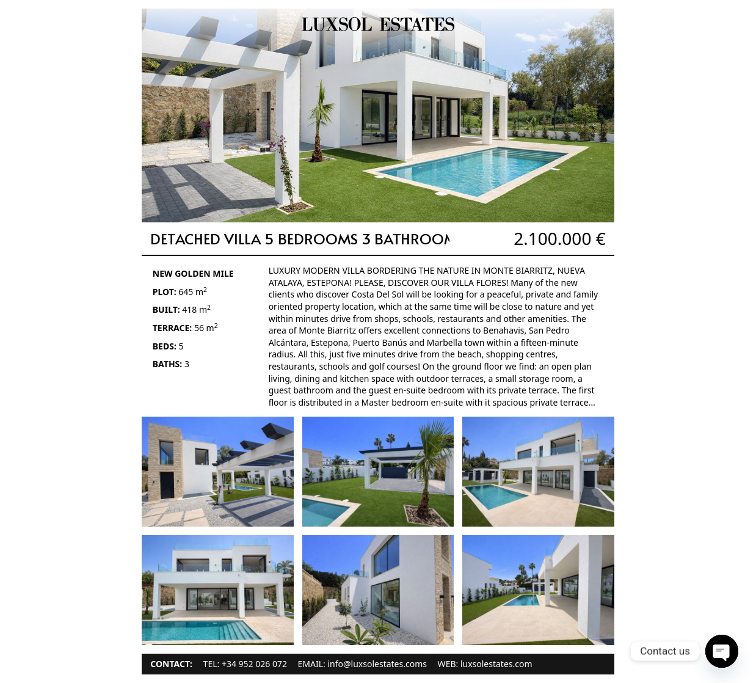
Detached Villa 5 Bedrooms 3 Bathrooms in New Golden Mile (381, 238)
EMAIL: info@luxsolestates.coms (362, 664)
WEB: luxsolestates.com (485, 664)
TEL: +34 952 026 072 (245, 664)
